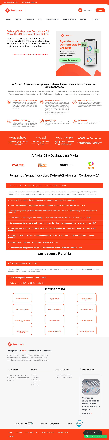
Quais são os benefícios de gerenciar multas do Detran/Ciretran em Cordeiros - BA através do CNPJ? (48, 206)
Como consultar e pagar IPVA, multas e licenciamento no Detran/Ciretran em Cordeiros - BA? (46, 248)
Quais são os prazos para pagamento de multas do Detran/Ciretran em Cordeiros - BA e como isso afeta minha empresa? (52, 229)
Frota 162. (25, 351)
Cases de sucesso (52, 19)
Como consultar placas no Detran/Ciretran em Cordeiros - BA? (34, 242)
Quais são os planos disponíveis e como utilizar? (28, 278)
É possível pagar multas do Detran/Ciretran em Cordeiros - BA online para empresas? (42, 200)
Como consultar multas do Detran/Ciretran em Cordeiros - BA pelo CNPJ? (38, 186)
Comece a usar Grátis (11, 2)
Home (8, 19)
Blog (39, 19)
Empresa (18, 19)
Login (100, 10)
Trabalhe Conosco (69, 19)
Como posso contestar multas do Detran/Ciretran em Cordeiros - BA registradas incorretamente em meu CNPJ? (53, 223)
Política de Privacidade (29, 2)
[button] (54, 185)
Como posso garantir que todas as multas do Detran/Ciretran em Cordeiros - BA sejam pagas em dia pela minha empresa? (52, 212)
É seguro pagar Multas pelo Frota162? (24, 263)
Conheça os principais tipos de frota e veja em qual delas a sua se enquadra (91, 405)
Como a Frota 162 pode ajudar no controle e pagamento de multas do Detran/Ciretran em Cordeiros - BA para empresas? (51, 236)
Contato (83, 19)
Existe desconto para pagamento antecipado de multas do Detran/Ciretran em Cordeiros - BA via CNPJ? (50, 218)
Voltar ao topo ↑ (93, 433)
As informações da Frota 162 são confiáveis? (27, 283)
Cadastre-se (88, 10)
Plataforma (30, 19)
